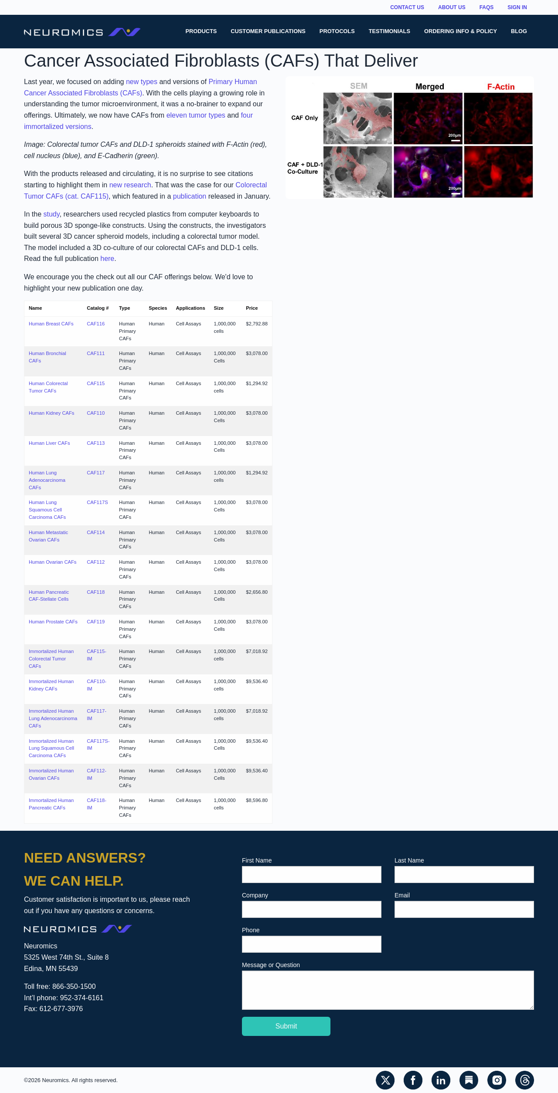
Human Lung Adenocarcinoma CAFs (47, 480)
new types (141, 81)
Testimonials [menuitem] (389, 31)
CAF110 (96, 413)
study (51, 214)
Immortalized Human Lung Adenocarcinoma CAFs (53, 718)
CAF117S (97, 502)
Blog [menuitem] (519, 31)
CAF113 (96, 443)
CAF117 (96, 472)
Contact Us (407, 7)
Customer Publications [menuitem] (268, 31)
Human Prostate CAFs (53, 621)
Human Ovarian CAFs (52, 562)
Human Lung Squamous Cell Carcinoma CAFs (47, 510)
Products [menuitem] (201, 31)
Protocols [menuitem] (337, 31)
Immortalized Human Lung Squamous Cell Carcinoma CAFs (51, 748)
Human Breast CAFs (51, 323)
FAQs (487, 7)
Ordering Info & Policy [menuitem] (460, 31)
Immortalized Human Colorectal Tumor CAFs (51, 659)
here (107, 258)
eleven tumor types (196, 115)
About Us (452, 7)
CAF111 (96, 353)
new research (130, 185)
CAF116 (96, 323)
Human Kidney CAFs (51, 413)
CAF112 (96, 562)
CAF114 (96, 532)
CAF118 (96, 592)
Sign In (517, 7)
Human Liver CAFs (49, 443)
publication (190, 196)
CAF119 (96, 621)
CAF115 (96, 383)
